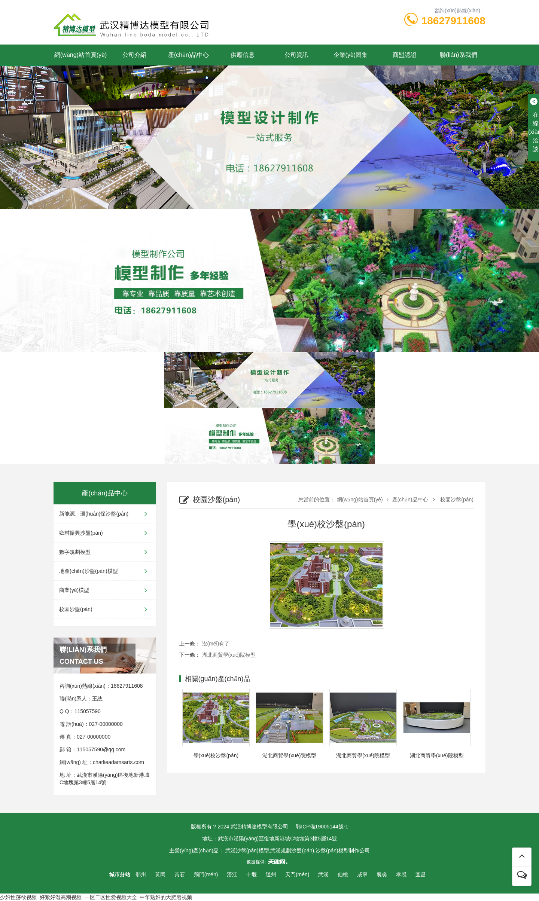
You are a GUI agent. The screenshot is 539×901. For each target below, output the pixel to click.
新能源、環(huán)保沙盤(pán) (104, 513)
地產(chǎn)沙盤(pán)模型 (104, 571)
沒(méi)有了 (216, 644)
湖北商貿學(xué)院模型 (229, 655)
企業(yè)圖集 (351, 55)
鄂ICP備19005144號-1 (322, 827)
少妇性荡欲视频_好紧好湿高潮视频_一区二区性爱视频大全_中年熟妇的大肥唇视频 (96, 897)
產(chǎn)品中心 (188, 55)
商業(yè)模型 (104, 590)
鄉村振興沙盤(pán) (104, 533)
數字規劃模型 (104, 552)
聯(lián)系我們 (458, 55)
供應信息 (243, 55)
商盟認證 (405, 55)
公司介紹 (134, 55)
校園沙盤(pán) (104, 609)
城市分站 (119, 874)
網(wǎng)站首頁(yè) (80, 55)
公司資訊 (296, 55)
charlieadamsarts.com (118, 762)
